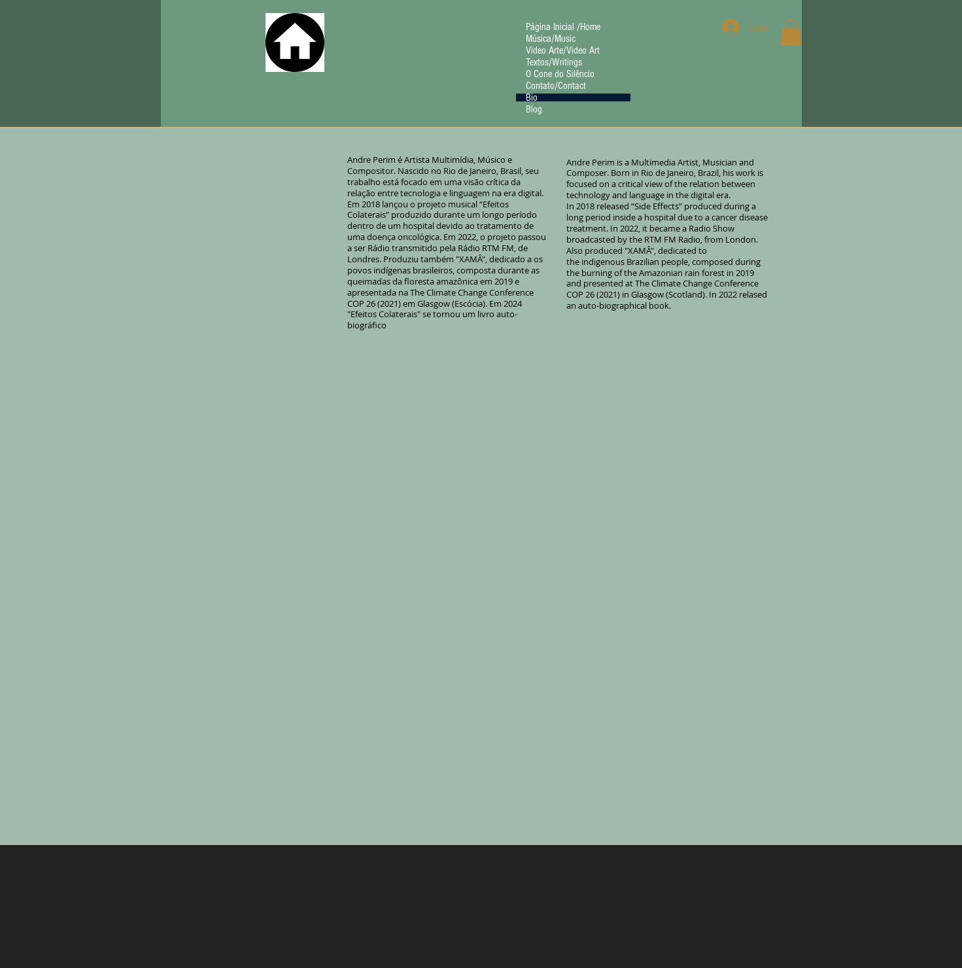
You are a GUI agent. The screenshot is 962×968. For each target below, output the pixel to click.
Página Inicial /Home (563, 27)
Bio (532, 97)
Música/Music (550, 39)
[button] (791, 32)
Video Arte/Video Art (563, 50)
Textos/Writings (554, 62)
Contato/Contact (556, 86)
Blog (534, 109)
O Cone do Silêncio (560, 74)
